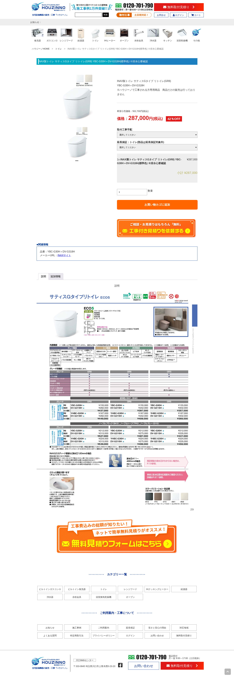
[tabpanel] (77, 142)
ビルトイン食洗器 (77, 589)
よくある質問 (50, 635)
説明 (43, 276)
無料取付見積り (179, 7)
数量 (150, 190)
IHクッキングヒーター (157, 589)
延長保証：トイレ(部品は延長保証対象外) (140, 142)
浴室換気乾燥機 (103, 597)
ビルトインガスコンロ (50, 589)
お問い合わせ (157, 635)
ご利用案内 (103, 627)
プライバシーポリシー (104, 635)
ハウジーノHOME (41, 48)
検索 (106, 15)
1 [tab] (76, 162)
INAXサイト (64, 255)
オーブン (130, 597)
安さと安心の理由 (157, 627)
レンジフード (130, 589)
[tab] (43, 276)
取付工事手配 (124, 129)
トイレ (58, 48)
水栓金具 (76, 597)
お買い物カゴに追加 (157, 204)
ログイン (178, 15)
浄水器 (50, 597)
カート (196, 15)
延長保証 (130, 627)
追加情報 (55, 276)
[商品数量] (132, 192)
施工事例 (76, 627)
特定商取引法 (76, 635)
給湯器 (184, 589)
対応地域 (184, 627)
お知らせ (50, 627)
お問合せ (161, 15)
